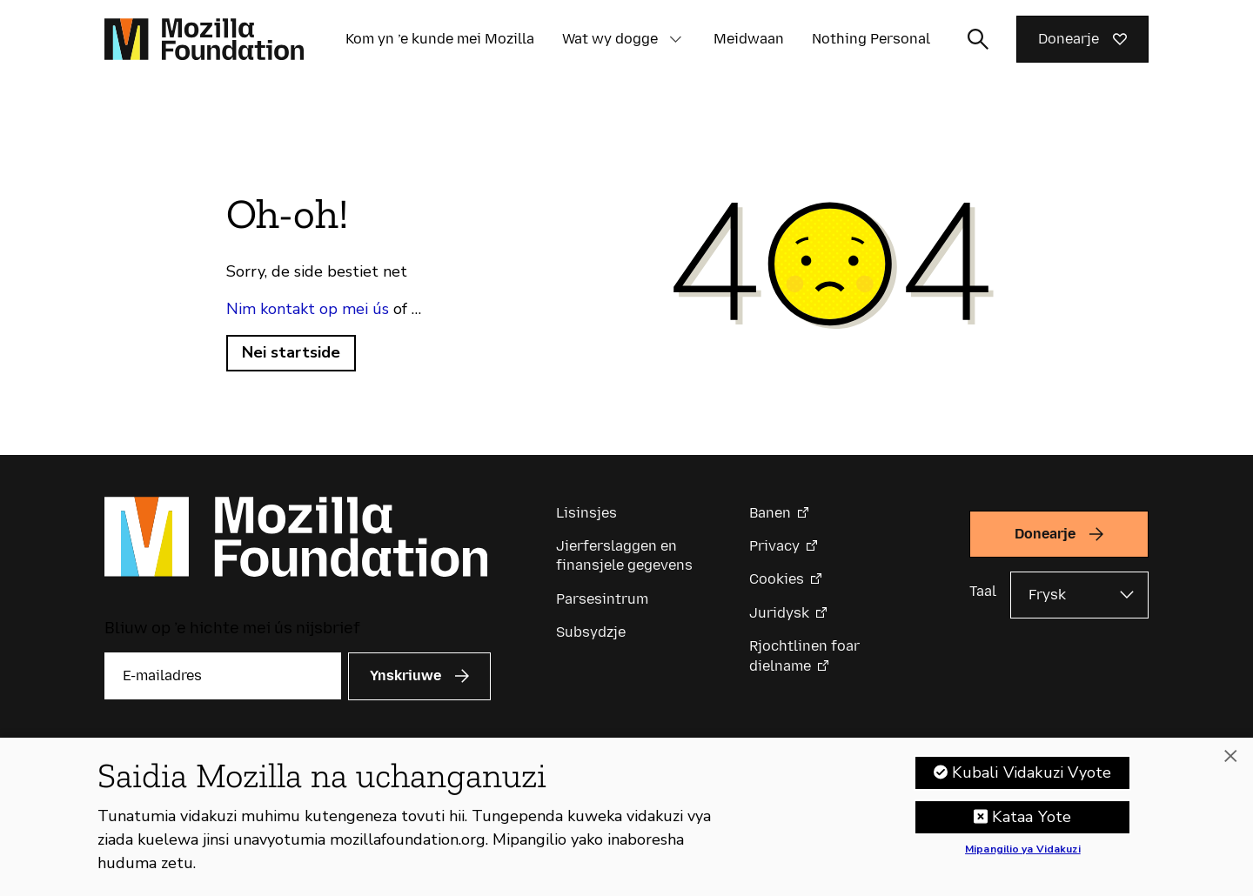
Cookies (776, 579)
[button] (675, 39)
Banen (770, 513)
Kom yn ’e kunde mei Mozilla (439, 38)
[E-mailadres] (222, 675)
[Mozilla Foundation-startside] (204, 39)
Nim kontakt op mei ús (307, 308)
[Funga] (1230, 766)
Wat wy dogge (610, 38)
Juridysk (779, 613)
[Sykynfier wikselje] (978, 39)
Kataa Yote (1031, 826)
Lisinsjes (586, 513)
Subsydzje (591, 632)
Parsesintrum (602, 599)
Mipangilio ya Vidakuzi (1023, 859)
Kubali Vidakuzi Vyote (1031, 782)
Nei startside (291, 352)
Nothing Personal (871, 38)
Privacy (774, 546)
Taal (982, 591)
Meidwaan (749, 38)
